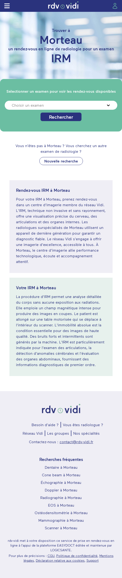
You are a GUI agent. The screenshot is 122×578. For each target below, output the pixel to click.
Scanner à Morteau (61, 527)
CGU (51, 556)
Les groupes (58, 433)
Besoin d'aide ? (45, 424)
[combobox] (12, 105)
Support (92, 560)
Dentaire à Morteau (61, 467)
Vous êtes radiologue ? (83, 424)
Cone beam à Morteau (61, 475)
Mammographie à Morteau (61, 520)
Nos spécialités (86, 433)
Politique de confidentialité (77, 556)
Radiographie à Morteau (61, 497)
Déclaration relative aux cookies (60, 560)
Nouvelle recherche (61, 161)
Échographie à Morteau (61, 482)
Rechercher (61, 117)
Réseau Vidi (33, 433)
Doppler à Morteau (61, 490)
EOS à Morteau (61, 505)
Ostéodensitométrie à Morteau (61, 512)
